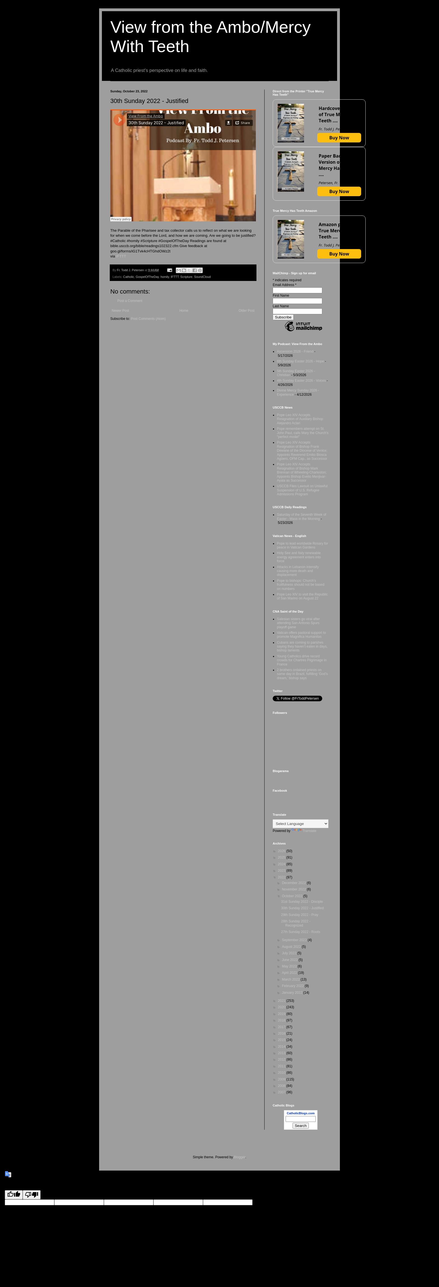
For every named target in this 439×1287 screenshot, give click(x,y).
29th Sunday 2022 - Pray (299, 915)
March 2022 (291, 979)
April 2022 (290, 973)
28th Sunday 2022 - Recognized (295, 923)
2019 (282, 1014)
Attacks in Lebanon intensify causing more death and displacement (298, 571)
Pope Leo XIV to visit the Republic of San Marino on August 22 (302, 596)
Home (183, 311)
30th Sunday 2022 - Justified (302, 908)
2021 (282, 1001)
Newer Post (120, 311)
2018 (282, 1020)
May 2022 (290, 966)
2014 (282, 1047)
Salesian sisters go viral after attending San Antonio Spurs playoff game (298, 623)
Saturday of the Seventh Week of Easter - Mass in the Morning (301, 517)
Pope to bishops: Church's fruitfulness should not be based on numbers (300, 585)
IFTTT (121, 256)
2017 (282, 1027)
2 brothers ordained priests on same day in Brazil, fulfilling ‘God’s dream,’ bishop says (302, 674)
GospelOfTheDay (147, 276)
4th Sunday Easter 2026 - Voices (301, 381)
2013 (282, 1053)
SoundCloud (202, 276)
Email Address (284, 285)
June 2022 (290, 960)
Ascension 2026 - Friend (295, 351)
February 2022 (293, 986)
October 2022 (292, 896)
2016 (282, 1033)
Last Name (281, 306)
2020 (282, 1007)
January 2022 (292, 993)
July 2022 (289, 953)
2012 (282, 1059)
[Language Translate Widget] (300, 823)
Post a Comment (129, 301)
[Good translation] (14, 1194)
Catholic (128, 276)
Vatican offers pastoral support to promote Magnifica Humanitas (301, 635)
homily (164, 276)
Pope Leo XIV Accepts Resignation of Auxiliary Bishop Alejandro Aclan (300, 419)
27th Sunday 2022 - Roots (300, 932)
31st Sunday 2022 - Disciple (302, 902)
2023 (282, 871)
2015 (282, 1040)
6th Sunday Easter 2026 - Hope (300, 361)
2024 (282, 864)
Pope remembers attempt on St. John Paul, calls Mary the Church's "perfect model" (302, 433)
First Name (281, 295)
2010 (282, 1073)
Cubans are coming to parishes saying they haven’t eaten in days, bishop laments (302, 647)
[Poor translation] (32, 1194)
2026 (282, 851)
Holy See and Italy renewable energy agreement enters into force (299, 557)
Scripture (186, 276)
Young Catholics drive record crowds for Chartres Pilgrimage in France (301, 660)
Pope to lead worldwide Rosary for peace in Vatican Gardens (302, 545)
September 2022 (295, 940)
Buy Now (339, 138)
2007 (282, 1092)
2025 (282, 857)
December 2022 (294, 883)
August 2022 (292, 947)
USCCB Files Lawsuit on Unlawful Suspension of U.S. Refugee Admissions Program (302, 490)
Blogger (239, 1157)
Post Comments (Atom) (148, 319)
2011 (282, 1066)
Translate (304, 831)
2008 (282, 1086)
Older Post (246, 311)
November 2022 (294, 889)
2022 (282, 877)
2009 (282, 1079)
